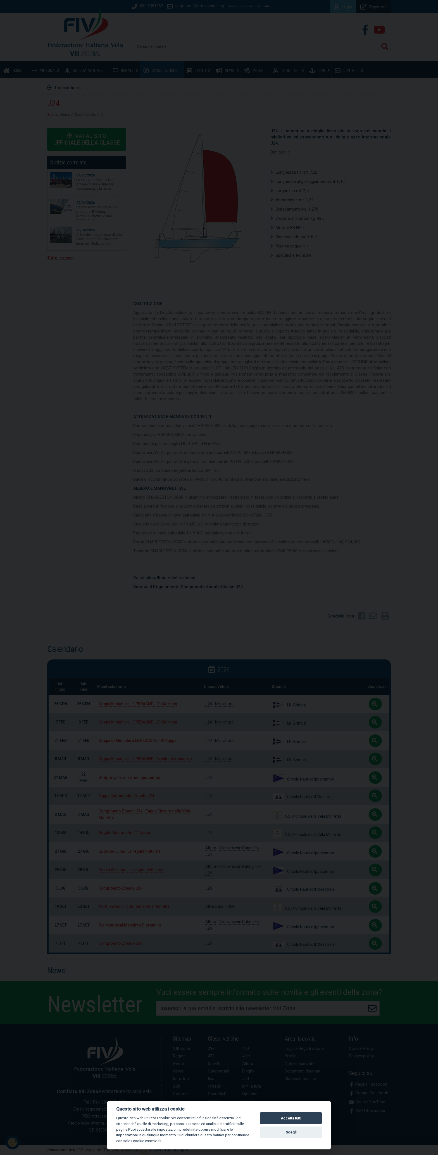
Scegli (291, 1132)
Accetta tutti (291, 1118)
